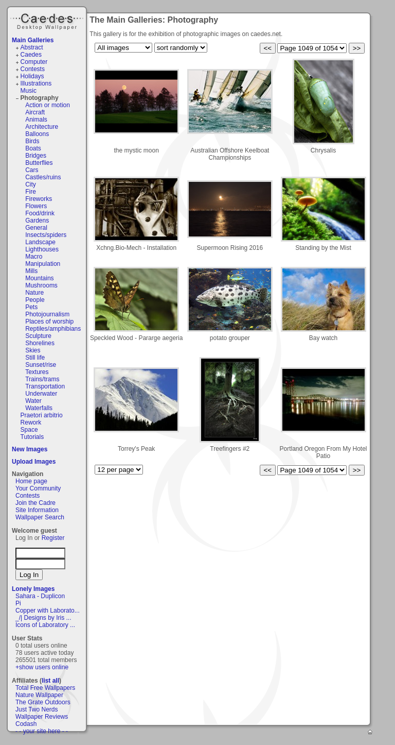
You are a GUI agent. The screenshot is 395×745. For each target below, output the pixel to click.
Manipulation (42, 263)
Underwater (41, 393)
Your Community (38, 488)
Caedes (48, 20)
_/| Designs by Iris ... (43, 617)
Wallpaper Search (39, 517)
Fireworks (38, 198)
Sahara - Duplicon (40, 596)
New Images (29, 449)
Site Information (37, 510)
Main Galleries (32, 40)
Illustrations (36, 83)
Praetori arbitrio (42, 415)
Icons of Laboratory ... (45, 625)
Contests (33, 69)
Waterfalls (38, 408)
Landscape (40, 242)
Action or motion (47, 105)
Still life (35, 357)
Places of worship (49, 321)
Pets (31, 307)
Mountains (39, 278)
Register (53, 537)
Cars (31, 170)
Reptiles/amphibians (53, 328)
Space (29, 429)
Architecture (41, 126)
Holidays (32, 76)
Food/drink (40, 213)
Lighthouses (42, 249)
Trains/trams (42, 379)
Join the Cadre (35, 502)
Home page (31, 481)
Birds (32, 141)
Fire (30, 191)
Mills (31, 271)
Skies (32, 350)
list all (50, 680)
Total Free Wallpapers (45, 687)
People (34, 299)
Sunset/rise (40, 364)
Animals (36, 119)
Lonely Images (33, 588)
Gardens (37, 220)
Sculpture (38, 336)
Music (29, 90)
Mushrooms (41, 285)
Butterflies (38, 162)
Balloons (37, 134)
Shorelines (40, 343)
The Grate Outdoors (42, 702)
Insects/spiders (45, 235)
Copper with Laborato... (47, 610)
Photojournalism (47, 314)
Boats (33, 148)
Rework (31, 422)
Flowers (36, 206)
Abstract (32, 47)
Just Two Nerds (36, 709)
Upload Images (34, 461)
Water (33, 400)
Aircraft (35, 112)
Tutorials (32, 437)
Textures (36, 372)
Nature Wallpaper (39, 695)
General (36, 227)
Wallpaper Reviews (41, 716)
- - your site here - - (41, 731)
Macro (33, 256)
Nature (34, 292)
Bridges (35, 155)
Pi (18, 603)
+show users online (41, 667)
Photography (40, 97)
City (30, 184)
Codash (26, 723)
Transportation (45, 386)
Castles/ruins (43, 177)
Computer (34, 61)
